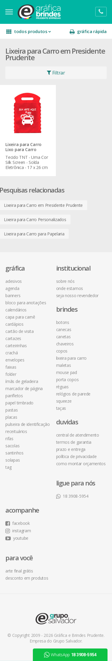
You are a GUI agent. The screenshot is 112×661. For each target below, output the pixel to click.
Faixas (11, 366)
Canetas (63, 336)
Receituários (16, 431)
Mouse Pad (66, 372)
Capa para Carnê (21, 316)
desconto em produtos (27, 577)
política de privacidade (76, 456)
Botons (62, 322)
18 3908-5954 (72, 495)
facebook (18, 522)
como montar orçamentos (81, 463)
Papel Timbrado (20, 402)
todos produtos (29, 31)
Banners (13, 295)
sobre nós (65, 280)
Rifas (10, 438)
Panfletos (14, 395)
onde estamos (69, 288)
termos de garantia (74, 441)
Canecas (63, 329)
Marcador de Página (24, 388)
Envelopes (15, 359)
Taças (61, 407)
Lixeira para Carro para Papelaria (34, 233)
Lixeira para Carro (71, 357)
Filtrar (56, 72)
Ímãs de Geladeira (22, 381)
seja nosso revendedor (77, 295)
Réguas (62, 386)
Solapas (13, 459)
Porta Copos (67, 379)
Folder (11, 373)
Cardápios (15, 323)
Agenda (13, 288)
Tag (9, 466)
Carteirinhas (16, 345)
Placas (12, 416)
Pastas (12, 409)
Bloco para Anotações (26, 302)
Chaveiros (65, 343)
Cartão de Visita (20, 330)
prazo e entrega (71, 448)
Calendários (16, 309)
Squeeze (64, 400)
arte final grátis (19, 570)
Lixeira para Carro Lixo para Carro (24, 147)
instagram (18, 530)
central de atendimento (77, 434)
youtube (17, 537)
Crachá (12, 352)
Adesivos (14, 280)
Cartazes (14, 338)
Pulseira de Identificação (28, 423)
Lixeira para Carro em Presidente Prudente (43, 204)
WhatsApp (70, 654)
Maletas (63, 364)
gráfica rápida (87, 31)
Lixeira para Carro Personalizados (35, 219)
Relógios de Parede (73, 393)
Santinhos (15, 452)
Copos (62, 350)
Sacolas (13, 445)
